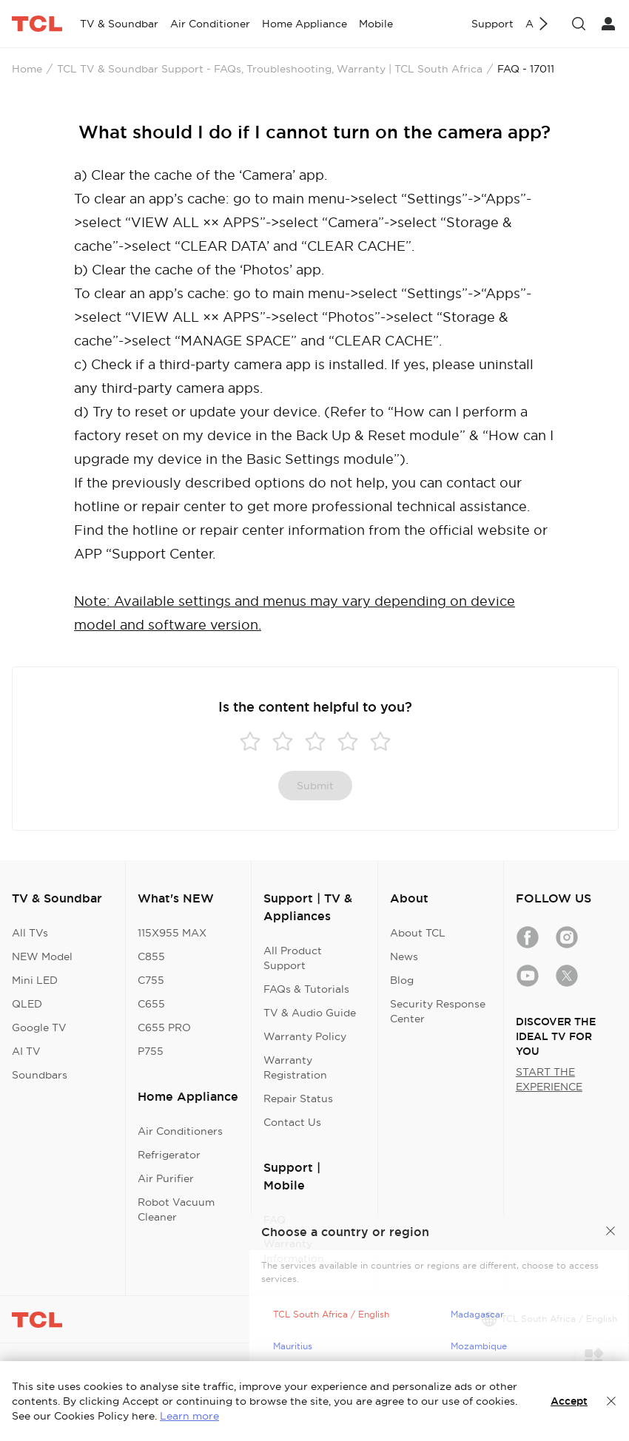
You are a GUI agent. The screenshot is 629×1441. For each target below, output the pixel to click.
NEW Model (42, 956)
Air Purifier (166, 1178)
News (404, 956)
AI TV (26, 1051)
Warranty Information (293, 1251)
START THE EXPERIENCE (549, 1079)
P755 (151, 1051)
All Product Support (292, 958)
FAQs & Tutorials (306, 989)
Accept (569, 1401)
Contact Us (292, 1122)
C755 (151, 980)
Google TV (39, 1027)
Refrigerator (169, 1154)
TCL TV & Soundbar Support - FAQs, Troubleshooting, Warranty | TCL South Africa (269, 68)
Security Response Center (437, 1011)
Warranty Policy (304, 1036)
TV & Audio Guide (309, 1012)
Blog (402, 980)
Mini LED (35, 980)
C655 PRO (164, 1027)
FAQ (274, 1219)
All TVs (30, 932)
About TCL (417, 932)
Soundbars (39, 1074)
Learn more (189, 1416)
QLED (27, 1003)
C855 (151, 956)
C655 (151, 1003)
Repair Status (298, 1098)
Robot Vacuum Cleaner (176, 1209)
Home (27, 68)
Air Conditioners (180, 1131)
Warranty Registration (295, 1067)
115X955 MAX (172, 932)
